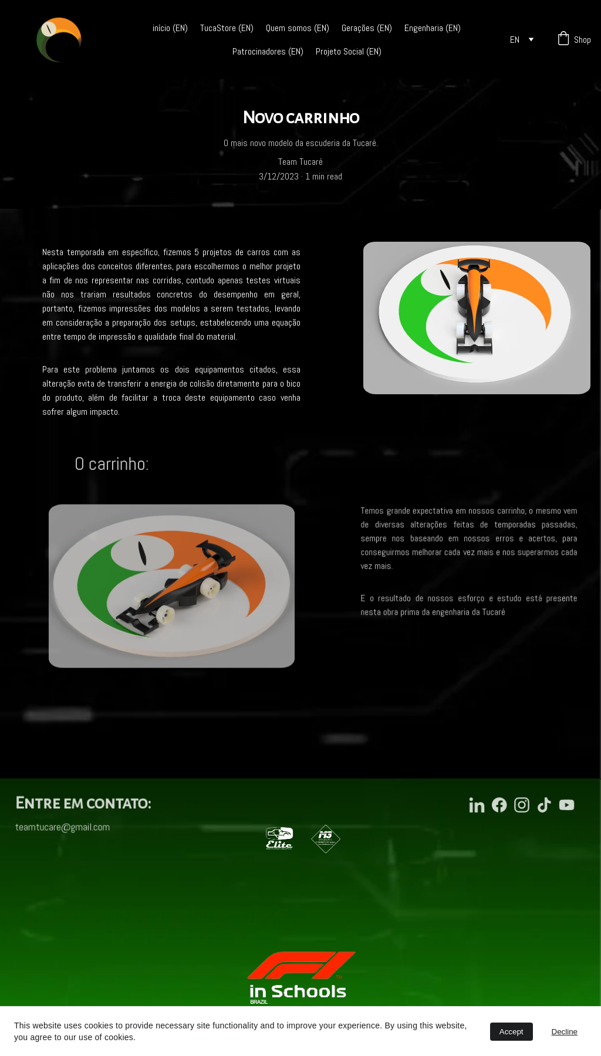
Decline (565, 1031)
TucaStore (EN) (227, 28)
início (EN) (170, 28)
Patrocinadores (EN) (267, 51)
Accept (511, 1031)
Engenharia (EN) (432, 28)
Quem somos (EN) (297, 28)
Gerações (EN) (367, 28)
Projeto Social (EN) (348, 51)
